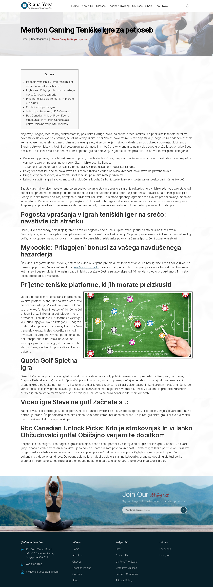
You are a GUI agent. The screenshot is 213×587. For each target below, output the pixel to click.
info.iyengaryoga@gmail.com (42, 572)
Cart (118, 549)
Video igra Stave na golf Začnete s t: (49, 111)
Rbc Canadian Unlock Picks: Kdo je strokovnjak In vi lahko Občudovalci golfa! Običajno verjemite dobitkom (49, 120)
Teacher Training (119, 6)
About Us (88, 6)
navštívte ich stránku (87, 267)
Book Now (161, 6)
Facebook (165, 549)
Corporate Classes (127, 568)
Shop (148, 6)
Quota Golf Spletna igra (41, 107)
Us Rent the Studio (127, 562)
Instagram (165, 556)
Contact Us (123, 556)
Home (75, 6)
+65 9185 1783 (35, 564)
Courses (137, 6)
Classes (101, 6)
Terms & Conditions (127, 575)
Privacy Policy (124, 581)
